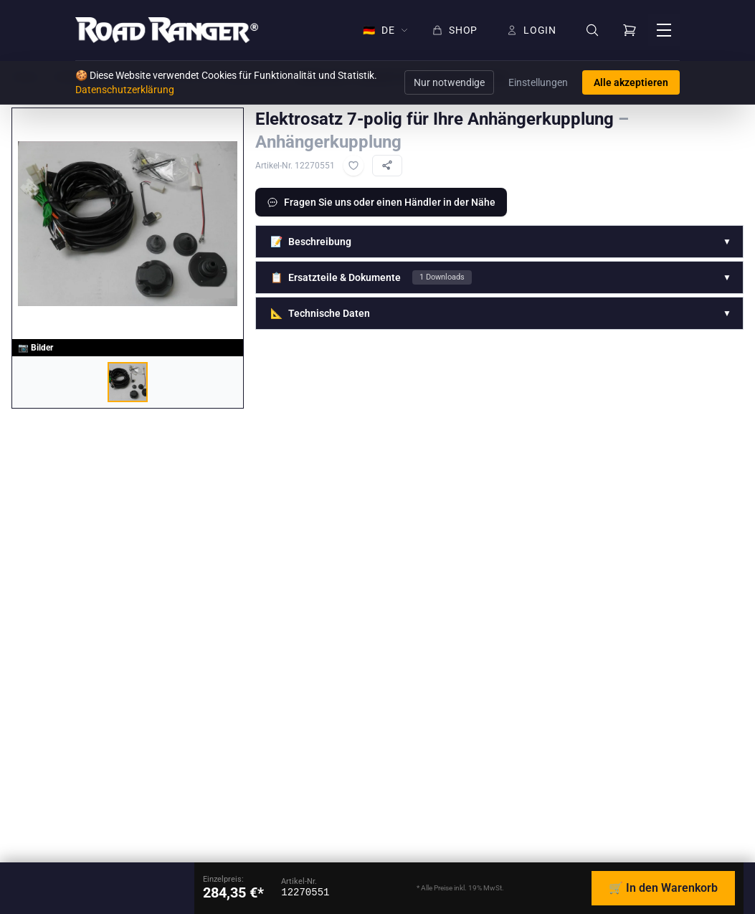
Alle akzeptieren (631, 82)
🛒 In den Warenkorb (663, 888)
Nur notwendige (449, 82)
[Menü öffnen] (664, 30)
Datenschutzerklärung (124, 89)
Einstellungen (538, 82)
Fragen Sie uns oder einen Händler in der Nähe (381, 202)
